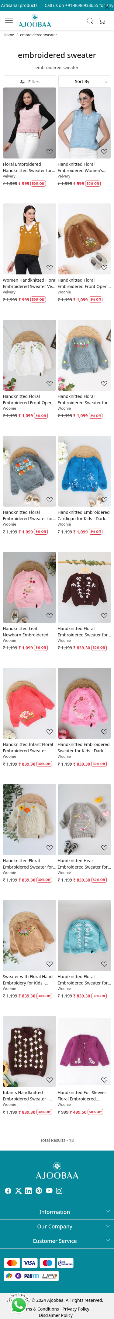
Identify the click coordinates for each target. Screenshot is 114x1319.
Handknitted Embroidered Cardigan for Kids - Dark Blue (84, 515)
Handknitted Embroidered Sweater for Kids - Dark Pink (84, 747)
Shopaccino (39, 1312)
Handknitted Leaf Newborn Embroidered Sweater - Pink (25, 632)
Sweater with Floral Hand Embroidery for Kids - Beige (28, 980)
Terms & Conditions (39, 1296)
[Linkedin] (28, 1192)
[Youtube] (49, 1192)
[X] (18, 1192)
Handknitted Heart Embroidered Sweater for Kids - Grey (83, 864)
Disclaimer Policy (56, 1302)
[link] (90, 21)
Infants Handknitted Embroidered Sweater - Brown (26, 1096)
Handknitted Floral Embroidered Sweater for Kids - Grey (83, 399)
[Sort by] (84, 81)
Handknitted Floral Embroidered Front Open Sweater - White (28, 399)
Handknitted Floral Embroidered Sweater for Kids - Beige (28, 864)
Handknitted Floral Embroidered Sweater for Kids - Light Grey (28, 515)
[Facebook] (8, 1192)
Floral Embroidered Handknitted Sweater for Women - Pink (27, 167)
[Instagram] (59, 1192)
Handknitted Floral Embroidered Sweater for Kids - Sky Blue (83, 980)
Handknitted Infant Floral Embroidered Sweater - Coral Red (28, 747)
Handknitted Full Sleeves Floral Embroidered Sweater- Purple (82, 1096)
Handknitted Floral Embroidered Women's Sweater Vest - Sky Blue (81, 167)
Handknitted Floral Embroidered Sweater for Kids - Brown (83, 632)
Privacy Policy (75, 1296)
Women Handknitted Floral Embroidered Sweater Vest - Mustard (29, 283)
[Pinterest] (38, 1192)
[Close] (107, 7)
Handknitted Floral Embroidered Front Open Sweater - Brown (83, 283)
